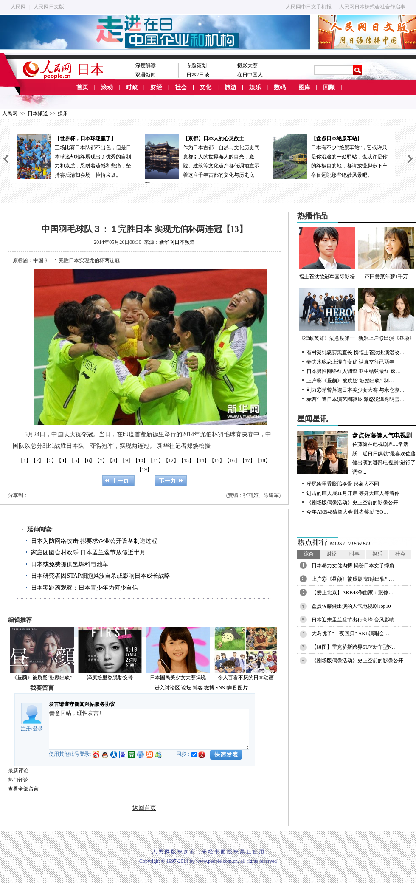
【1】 (24, 460)
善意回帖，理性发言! (149, 729)
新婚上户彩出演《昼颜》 (386, 314)
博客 (198, 688)
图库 (304, 87)
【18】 (262, 460)
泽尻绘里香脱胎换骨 (110, 678)
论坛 (186, 688)
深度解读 (145, 65)
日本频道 (38, 113)
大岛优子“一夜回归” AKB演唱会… (350, 633)
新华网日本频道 (177, 242)
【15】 (217, 460)
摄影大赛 (247, 65)
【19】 (144, 469)
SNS (220, 688)
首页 (82, 87)
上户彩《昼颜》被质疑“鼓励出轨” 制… (350, 381)
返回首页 (144, 808)
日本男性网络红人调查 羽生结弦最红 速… (353, 371)
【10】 (140, 460)
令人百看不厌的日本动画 (246, 678)
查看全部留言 (23, 789)
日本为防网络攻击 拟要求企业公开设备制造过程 (94, 541)
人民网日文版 (49, 7)
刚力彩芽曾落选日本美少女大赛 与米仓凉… (355, 390)
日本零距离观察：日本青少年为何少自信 (84, 588)
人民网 (18, 7)
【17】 (247, 460)
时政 (132, 87)
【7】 (101, 460)
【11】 (155, 460)
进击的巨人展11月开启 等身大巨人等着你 (352, 493)
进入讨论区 (167, 688)
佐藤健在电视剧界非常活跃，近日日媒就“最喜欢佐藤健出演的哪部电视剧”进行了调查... (356, 453)
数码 (280, 87)
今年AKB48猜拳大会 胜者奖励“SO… (347, 512)
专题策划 (196, 65)
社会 (181, 87)
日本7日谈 (197, 75)
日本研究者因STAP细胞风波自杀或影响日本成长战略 (100, 576)
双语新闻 (145, 75)
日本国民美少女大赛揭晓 (178, 678)
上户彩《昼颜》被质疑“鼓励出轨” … (353, 579)
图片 (243, 688)
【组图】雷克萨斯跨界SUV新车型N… (354, 647)
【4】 (62, 460)
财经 (156, 87)
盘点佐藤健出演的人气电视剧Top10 (351, 606)
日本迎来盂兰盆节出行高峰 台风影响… (355, 620)
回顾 (329, 87)
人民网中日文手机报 (309, 7)
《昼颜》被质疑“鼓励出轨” (42, 678)
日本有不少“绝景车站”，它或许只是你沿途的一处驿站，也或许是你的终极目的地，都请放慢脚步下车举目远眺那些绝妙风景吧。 (330, 156)
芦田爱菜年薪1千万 (386, 253)
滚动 (107, 87)
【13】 (186, 460)
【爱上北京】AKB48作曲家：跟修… (353, 593)
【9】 (126, 460)
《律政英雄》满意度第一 (327, 314)
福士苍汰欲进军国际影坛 (327, 253)
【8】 (113, 460)
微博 (209, 688)
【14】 (201, 460)
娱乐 (255, 87)
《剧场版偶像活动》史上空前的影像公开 (352, 503)
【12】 (171, 460)
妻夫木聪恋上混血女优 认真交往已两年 (350, 362)
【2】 (37, 460)
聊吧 (231, 688)
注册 (26, 729)
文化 (205, 87)
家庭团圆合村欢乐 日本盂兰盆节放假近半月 (88, 552)
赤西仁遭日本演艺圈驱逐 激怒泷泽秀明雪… (355, 399)
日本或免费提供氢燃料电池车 (69, 564)
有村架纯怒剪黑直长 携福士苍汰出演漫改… (355, 353)
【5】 (75, 460)
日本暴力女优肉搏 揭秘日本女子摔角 (353, 565)
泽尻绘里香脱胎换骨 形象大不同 (342, 484)
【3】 (50, 460)
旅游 (230, 87)
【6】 (88, 460)
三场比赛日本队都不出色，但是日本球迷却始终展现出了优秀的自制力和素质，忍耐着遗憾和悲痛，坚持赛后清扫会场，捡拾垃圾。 (74, 156)
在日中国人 (250, 75)
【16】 (232, 460)
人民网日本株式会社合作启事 (372, 7)
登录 (38, 729)
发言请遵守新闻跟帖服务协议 (82, 704)
